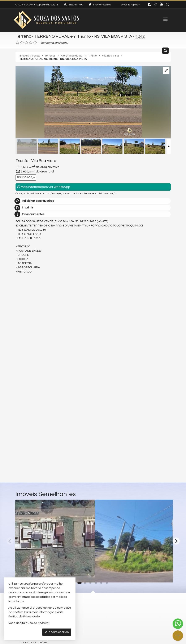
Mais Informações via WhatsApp (43, 186)
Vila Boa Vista (41, 160)
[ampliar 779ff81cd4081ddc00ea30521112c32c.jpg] (79, 101)
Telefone (24, 423)
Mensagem (25, 371)
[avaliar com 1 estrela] (18, 42)
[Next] (176, 540)
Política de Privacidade (24, 616)
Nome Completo (29, 394)
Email (21, 409)
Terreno (23, 36)
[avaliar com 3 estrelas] (26, 42)
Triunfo (21, 160)
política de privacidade (71, 442)
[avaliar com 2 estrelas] (22, 42)
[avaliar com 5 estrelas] (35, 42)
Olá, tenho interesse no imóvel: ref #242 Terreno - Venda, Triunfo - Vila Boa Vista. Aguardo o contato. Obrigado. (93, 381)
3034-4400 (75, 5)
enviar (159, 438)
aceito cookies (57, 632)
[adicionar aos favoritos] (87, 574)
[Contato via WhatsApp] (178, 623)
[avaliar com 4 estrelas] (31, 42)
